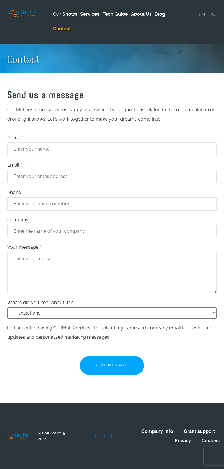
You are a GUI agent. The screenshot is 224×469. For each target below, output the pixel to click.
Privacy (183, 440)
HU (212, 14)
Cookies (211, 440)
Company (18, 220)
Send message (112, 365)
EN (202, 14)
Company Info (157, 431)
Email (14, 165)
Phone (14, 192)
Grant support (199, 431)
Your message (24, 247)
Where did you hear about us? (40, 302)
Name (15, 137)
